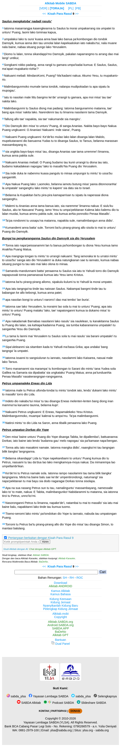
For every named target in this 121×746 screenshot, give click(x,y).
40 (3, 487)
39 (3, 473)
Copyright (60, 617)
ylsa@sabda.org (61, 730)
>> (77, 13)
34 (3, 411)
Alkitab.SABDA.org (60, 621)
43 (3, 524)
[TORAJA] (57, 8)
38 (3, 458)
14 (3, 173)
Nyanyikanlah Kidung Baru (60, 605)
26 (3, 306)
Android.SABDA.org (60, 625)
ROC (79, 577)
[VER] (43, 8)
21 (3, 256)
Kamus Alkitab (60, 591)
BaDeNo (43, 561)
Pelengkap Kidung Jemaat (60, 609)
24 (3, 288)
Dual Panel (60, 643)
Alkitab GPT (61, 635)
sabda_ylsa (16, 696)
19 (3, 227)
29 (3, 346)
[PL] (71, 8)
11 (3, 136)
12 (3, 151)
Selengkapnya (105, 696)
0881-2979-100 (29, 730)
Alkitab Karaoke (66, 558)
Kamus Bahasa (60, 594)
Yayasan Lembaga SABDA (48, 696)
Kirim (45, 541)
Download (60, 582)
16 (3, 194)
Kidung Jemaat (60, 602)
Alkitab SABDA (41, 555)
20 (3, 245)
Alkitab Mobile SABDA (60, 3)
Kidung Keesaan (60, 599)
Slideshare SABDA (91, 702)
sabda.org (102, 730)
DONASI (75, 711)
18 (3, 220)
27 (3, 321)
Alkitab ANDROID (60, 586)
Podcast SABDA (59, 702)
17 (3, 205)
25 (3, 299)
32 (3, 390)
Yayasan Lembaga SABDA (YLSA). (47, 722)
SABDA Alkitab (29, 702)
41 (3, 502)
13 (3, 162)
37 (3, 447)
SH (65, 577)
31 (3, 368)
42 (3, 513)
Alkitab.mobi (60, 613)
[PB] (78, 8)
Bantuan (60, 639)
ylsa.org (87, 730)
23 (3, 281)
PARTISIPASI (58, 711)
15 (3, 183)
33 (3, 401)
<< (44, 13)
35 (3, 422)
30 (3, 357)
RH (72, 577)
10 (3, 125)
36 (3, 436)
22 (3, 270)
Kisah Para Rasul (59, 13)
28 (3, 335)
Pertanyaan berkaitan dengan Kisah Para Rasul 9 (41, 538)
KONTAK (44, 711)
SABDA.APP (60, 628)
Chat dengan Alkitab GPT (42, 549)
